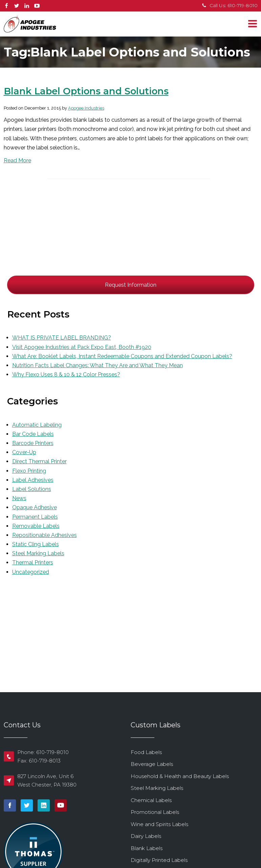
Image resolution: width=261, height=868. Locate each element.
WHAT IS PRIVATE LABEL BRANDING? (61, 337)
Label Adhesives (32, 480)
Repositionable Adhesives (44, 535)
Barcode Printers (32, 443)
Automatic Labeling (37, 425)
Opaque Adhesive (34, 507)
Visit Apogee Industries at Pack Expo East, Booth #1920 (81, 347)
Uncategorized (30, 572)
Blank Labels (146, 848)
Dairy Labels (146, 836)
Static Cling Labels (35, 544)
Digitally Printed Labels (159, 860)
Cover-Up (24, 452)
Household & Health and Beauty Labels (180, 776)
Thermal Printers (32, 562)
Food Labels (146, 752)
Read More (17, 160)
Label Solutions (31, 489)
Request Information (130, 285)
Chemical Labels (151, 800)
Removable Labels (36, 526)
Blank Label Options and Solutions (86, 91)
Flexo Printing (29, 471)
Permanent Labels (35, 517)
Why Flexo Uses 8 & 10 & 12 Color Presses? (66, 374)
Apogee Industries (86, 108)
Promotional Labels (155, 812)
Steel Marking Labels (38, 553)
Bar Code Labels (33, 434)
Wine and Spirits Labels (159, 824)
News (19, 498)
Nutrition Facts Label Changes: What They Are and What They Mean (97, 365)
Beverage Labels (152, 764)
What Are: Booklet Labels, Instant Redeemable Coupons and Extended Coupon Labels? (122, 356)
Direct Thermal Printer (39, 461)
